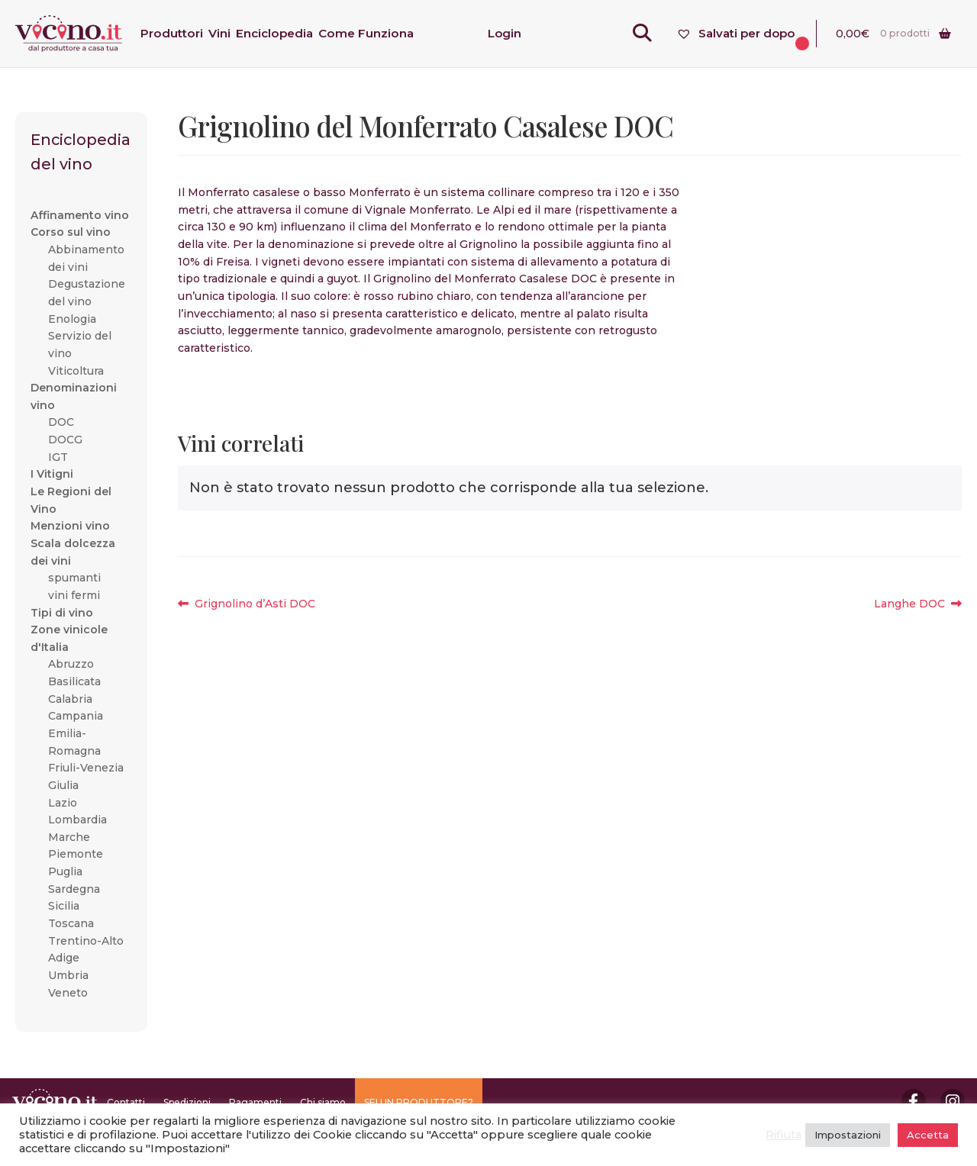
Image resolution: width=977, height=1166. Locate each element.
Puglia (65, 871)
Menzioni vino (70, 526)
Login (504, 33)
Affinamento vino (80, 215)
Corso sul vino (71, 232)
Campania (75, 716)
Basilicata (74, 681)
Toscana (71, 923)
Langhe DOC (909, 604)
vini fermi (74, 595)
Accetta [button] (928, 1135)
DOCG (65, 439)
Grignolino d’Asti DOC (254, 604)
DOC (61, 422)
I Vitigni (52, 474)
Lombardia (77, 819)
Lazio (62, 803)
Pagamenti (255, 1102)
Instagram (952, 1101)
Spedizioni (187, 1102)
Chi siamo (323, 1102)
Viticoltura (76, 371)
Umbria (68, 975)
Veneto (68, 993)
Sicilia (63, 906)
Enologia (72, 319)
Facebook (913, 1101)
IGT (58, 457)
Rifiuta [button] (783, 1135)
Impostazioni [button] (847, 1135)
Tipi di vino (62, 613)
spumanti (74, 578)
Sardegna (74, 889)
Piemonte (75, 854)
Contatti (126, 1102)
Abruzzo (71, 664)
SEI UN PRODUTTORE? (418, 1102)
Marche (69, 837)
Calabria (70, 699)
